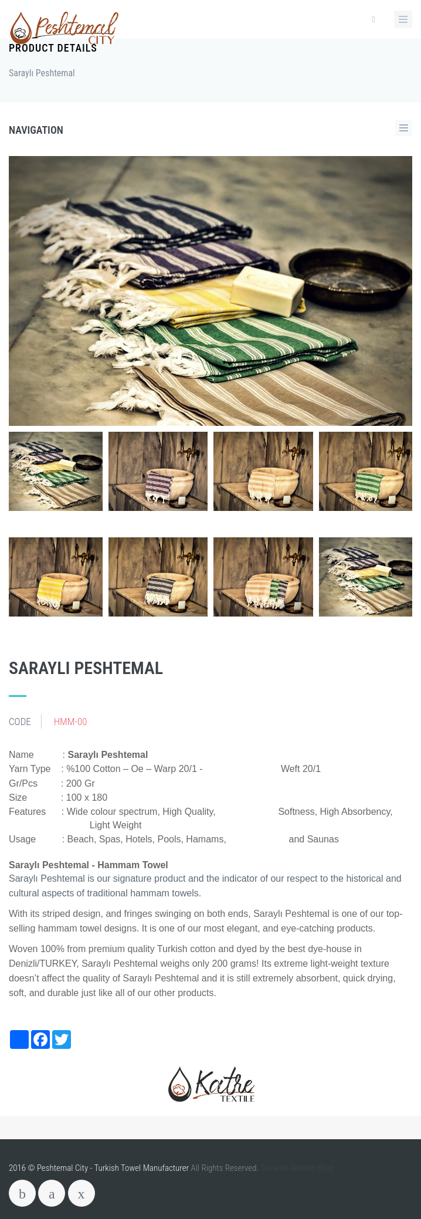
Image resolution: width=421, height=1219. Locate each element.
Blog (325, 1168)
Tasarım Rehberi (288, 1168)
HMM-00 (70, 721)
